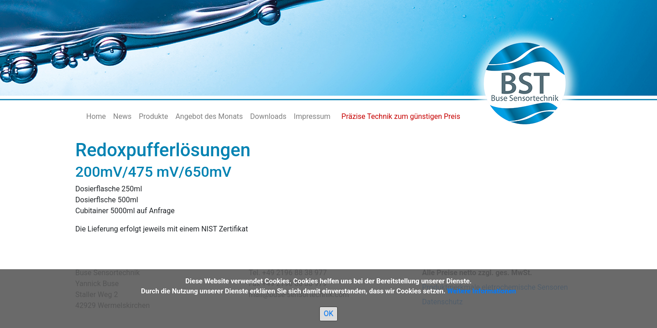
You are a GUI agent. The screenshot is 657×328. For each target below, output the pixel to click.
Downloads (268, 116)
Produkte (153, 116)
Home (96, 116)
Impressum (312, 116)
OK (328, 313)
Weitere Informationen (481, 291)
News (122, 116)
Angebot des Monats (209, 116)
